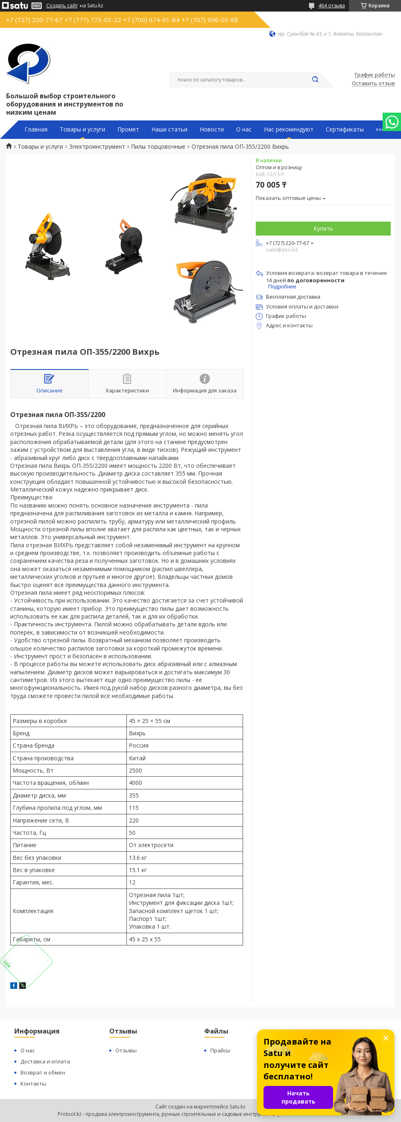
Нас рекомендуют (288, 129)
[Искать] (315, 80)
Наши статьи (169, 129)
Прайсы (220, 1050)
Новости (212, 129)
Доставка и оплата (45, 1061)
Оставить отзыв (373, 83)
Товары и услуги (82, 129)
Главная (36, 129)
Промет (128, 129)
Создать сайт (62, 6)
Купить (323, 228)
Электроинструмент (97, 146)
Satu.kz (238, 1106)
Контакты (33, 1083)
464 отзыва (331, 5)
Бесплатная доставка (293, 297)
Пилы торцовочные (158, 146)
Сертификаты (345, 129)
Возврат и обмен (42, 1072)
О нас (244, 129)
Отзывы (126, 1050)
